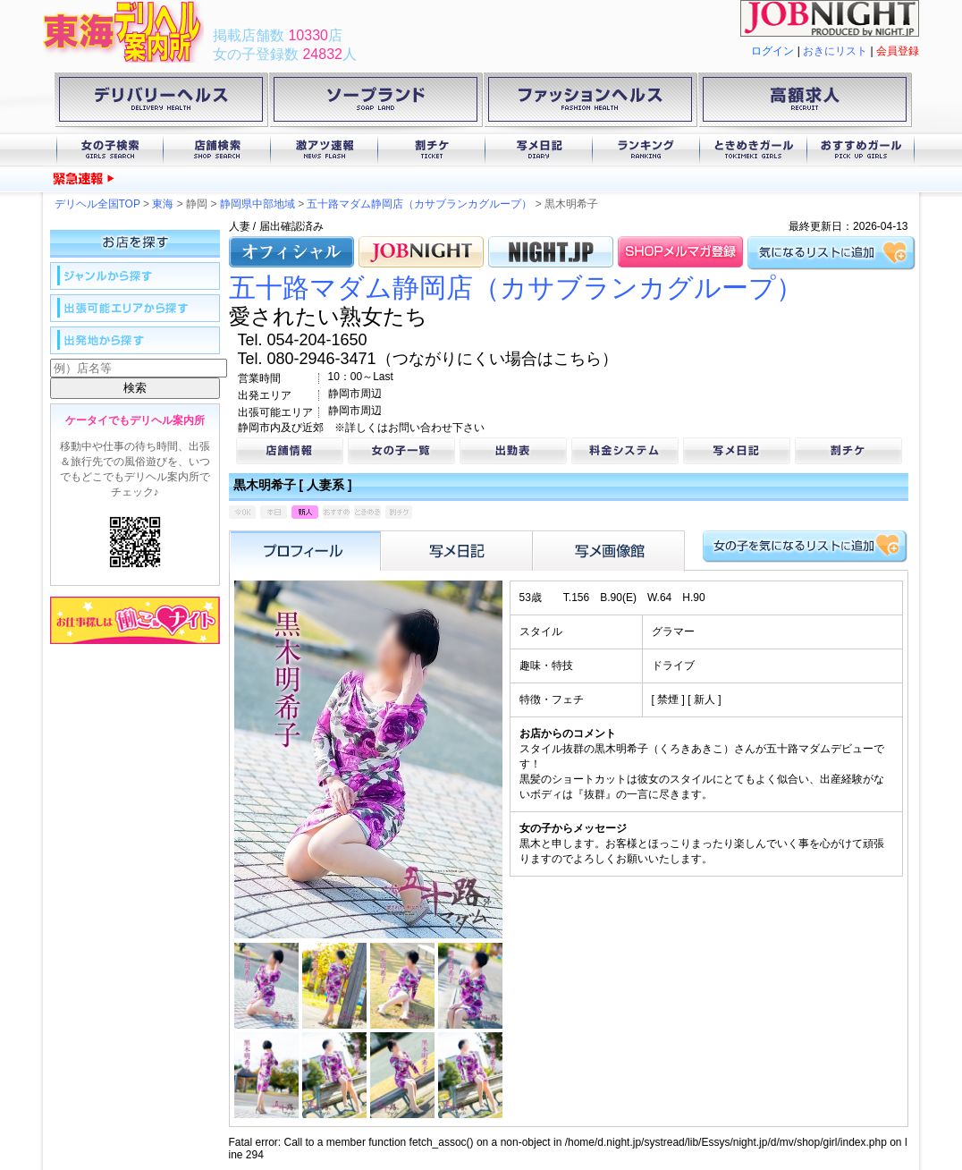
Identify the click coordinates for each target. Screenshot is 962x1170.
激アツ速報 (324, 149)
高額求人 (804, 103)
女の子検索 (110, 149)
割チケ (431, 149)
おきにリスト (835, 51)
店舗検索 (217, 149)
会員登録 (897, 51)
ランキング (646, 149)
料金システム (625, 450)
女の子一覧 (401, 450)
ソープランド (375, 103)
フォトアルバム (609, 551)
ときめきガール (753, 149)
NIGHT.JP (550, 251)
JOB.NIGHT (421, 251)
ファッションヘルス (590, 103)
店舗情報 (289, 450)
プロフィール (305, 551)
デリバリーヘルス (161, 103)
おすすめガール (861, 149)
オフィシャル (291, 251)
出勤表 (513, 450)
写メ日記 (539, 149)
